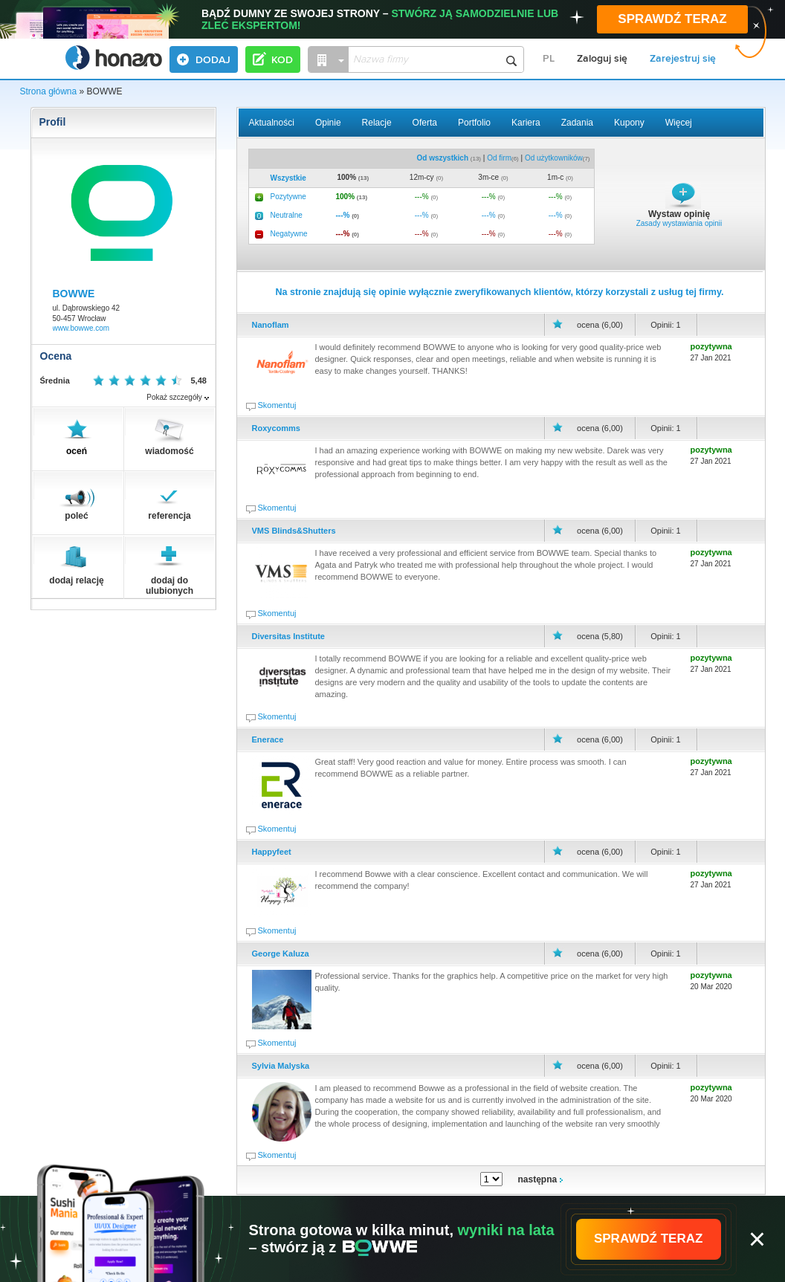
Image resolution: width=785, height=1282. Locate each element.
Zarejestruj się (683, 58)
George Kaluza (280, 953)
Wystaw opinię (679, 214)
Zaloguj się (602, 58)
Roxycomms (276, 428)
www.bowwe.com (81, 328)
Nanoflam (270, 324)
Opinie (328, 122)
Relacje (377, 122)
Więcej (678, 122)
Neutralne (287, 215)
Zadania (577, 122)
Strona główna (48, 91)
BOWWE (74, 294)
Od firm (499, 158)
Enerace (268, 739)
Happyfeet (271, 851)
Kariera (525, 122)
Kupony (629, 122)
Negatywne (289, 234)
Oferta (425, 122)
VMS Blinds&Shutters (294, 530)
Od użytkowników (554, 158)
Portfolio (474, 122)
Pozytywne (288, 196)
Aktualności (271, 122)
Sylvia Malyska (281, 1065)
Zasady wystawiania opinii (679, 223)
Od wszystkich (442, 158)
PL (549, 58)
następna (540, 1179)
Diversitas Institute (288, 636)
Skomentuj (277, 405)
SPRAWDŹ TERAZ (672, 19)
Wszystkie (288, 178)
